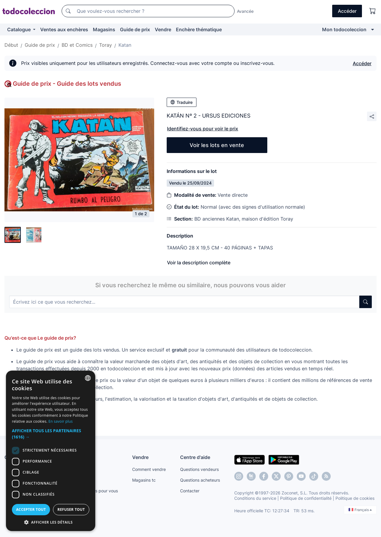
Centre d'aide (195, 457)
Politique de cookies (354, 498)
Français (360, 510)
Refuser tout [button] (71, 509)
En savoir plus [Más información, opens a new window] (61, 421)
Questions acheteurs (200, 480)
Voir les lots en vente (217, 145)
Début (11, 45)
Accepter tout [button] (31, 509)
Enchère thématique (199, 29)
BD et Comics (77, 45)
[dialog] (50, 451)
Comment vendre (149, 469)
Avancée (245, 11)
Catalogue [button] (19, 29)
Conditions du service (255, 498)
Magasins (104, 29)
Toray (105, 45)
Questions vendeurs (199, 469)
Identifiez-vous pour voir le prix (202, 129)
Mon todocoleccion (344, 29)
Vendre (163, 29)
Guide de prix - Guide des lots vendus (67, 83)
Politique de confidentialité (306, 498)
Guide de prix (135, 29)
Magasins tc (144, 480)
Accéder (362, 63)
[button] (50, 433)
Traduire (182, 102)
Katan (124, 45)
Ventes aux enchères (64, 29)
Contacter (189, 490)
